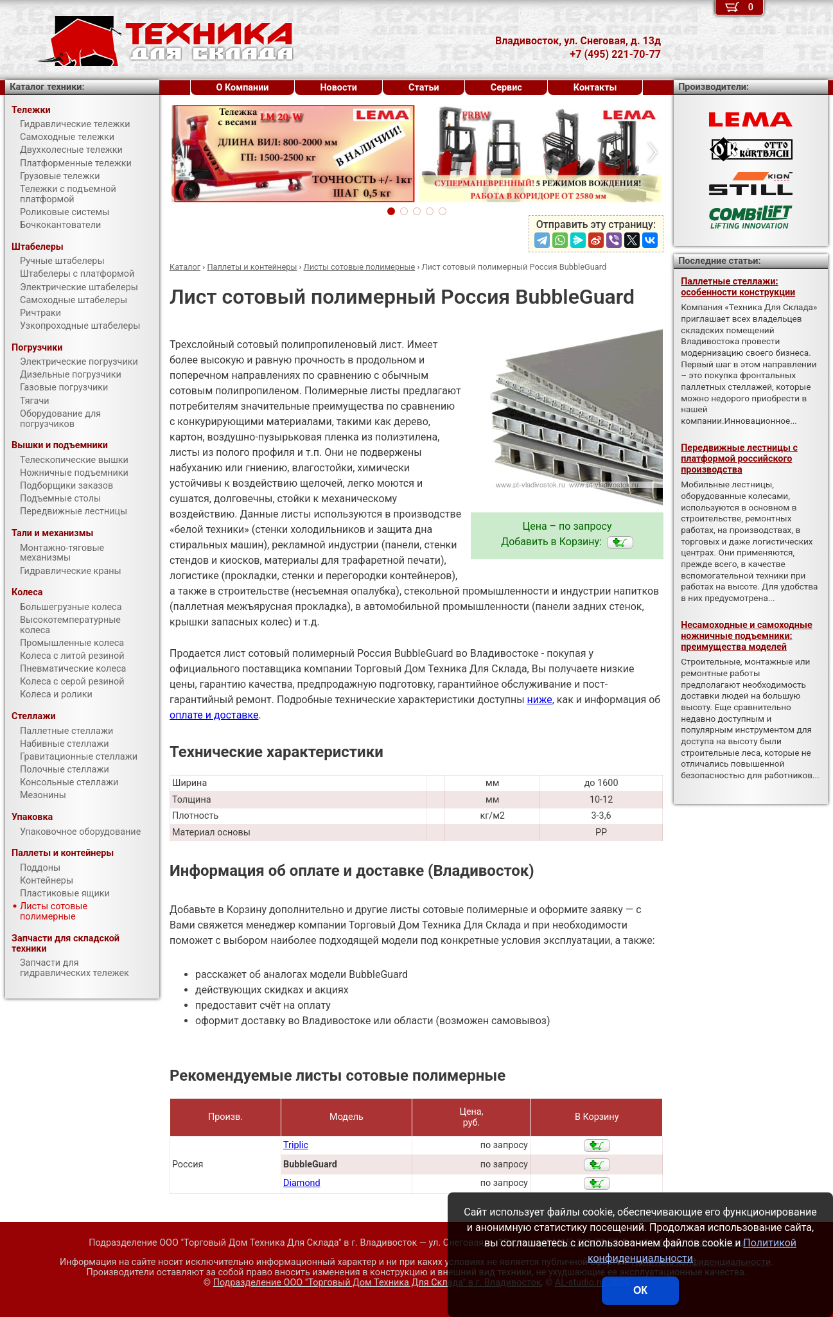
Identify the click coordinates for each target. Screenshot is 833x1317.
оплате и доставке (214, 715)
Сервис (506, 87)
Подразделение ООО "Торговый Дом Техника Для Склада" (377, 1282)
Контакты (595, 87)
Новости (338, 87)
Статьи (423, 87)
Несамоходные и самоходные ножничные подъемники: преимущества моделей (746, 636)
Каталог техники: (47, 87)
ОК (640, 1290)
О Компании (242, 87)
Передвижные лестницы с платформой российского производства (739, 459)
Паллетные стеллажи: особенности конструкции (738, 287)
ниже (539, 699)
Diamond (301, 1183)
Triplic (295, 1145)
